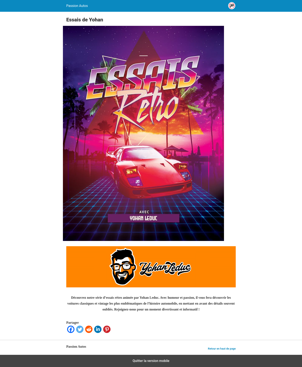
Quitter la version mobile (151, 361)
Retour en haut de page (222, 348)
